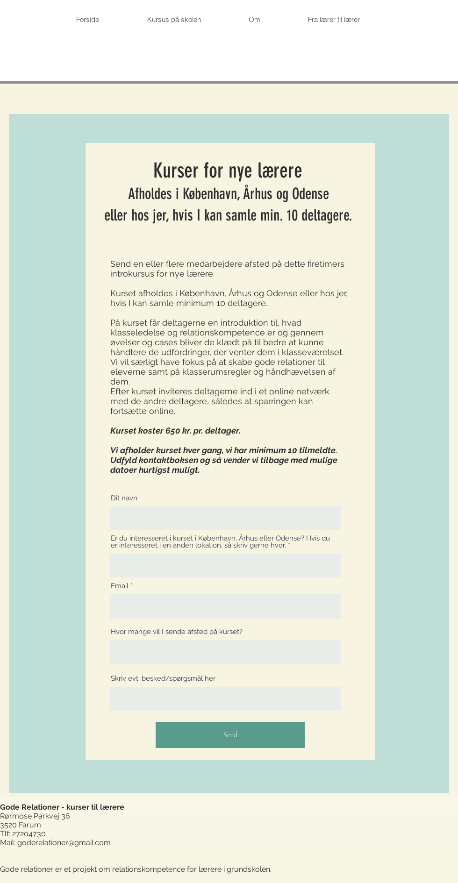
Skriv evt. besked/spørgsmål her (163, 678)
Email (120, 586)
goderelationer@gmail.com (64, 842)
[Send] (230, 735)
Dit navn (124, 498)
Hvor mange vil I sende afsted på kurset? (177, 631)
